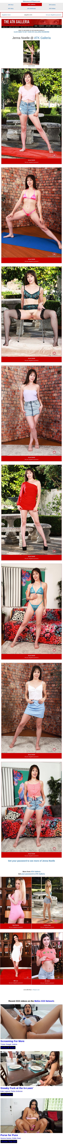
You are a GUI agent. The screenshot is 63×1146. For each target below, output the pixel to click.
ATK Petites (52, 8)
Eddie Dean (16, 1138)
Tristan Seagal (5, 1044)
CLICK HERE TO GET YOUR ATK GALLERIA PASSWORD (31, 32)
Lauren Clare (47, 925)
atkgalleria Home (6, 15)
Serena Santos (5, 1138)
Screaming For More (12, 1041)
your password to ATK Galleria (33, 874)
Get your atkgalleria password (53, 15)
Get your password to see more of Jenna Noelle (31, 861)
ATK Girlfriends (31, 8)
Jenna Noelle (31, 160)
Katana (14, 1044)
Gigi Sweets (16, 925)
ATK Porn (10, 4)
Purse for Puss (9, 1135)
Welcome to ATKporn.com (31, 1)
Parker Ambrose (17, 1091)
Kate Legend (5, 1091)
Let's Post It (7, 1094)
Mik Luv (16, 980)
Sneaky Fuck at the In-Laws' (16, 1088)
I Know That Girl (9, 1141)
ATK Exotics (52, 4)
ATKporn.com (36, 989)
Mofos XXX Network (44, 1001)
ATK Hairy (11, 8)
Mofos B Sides (8, 1047)
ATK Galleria (31, 4)
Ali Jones (47, 981)
